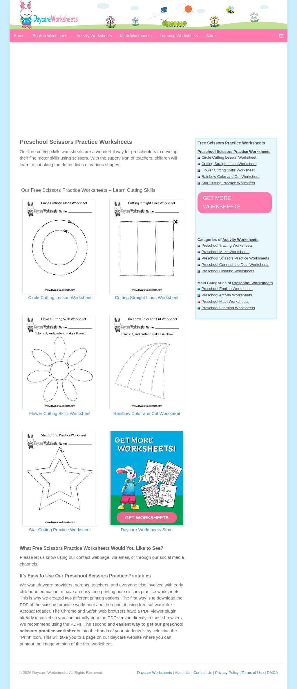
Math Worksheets (136, 35)
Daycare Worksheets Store (147, 529)
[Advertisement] (148, 92)
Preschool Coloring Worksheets (228, 271)
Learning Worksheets (179, 35)
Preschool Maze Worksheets (225, 252)
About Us (182, 672)
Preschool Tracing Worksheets (227, 245)
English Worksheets (50, 35)
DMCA (272, 672)
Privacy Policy (227, 672)
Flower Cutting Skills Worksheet (59, 413)
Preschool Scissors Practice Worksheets (234, 151)
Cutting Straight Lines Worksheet (146, 297)
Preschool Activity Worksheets (227, 295)
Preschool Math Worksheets (225, 301)
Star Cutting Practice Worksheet (60, 529)
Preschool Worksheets (252, 283)
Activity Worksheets (94, 35)
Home (19, 35)
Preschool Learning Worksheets (228, 308)
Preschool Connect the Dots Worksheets (235, 264)
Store (210, 35)
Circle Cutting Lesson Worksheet (59, 297)
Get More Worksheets (221, 202)
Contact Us (202, 672)
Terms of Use (253, 672)
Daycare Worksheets (154, 672)
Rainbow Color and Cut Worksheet (146, 413)
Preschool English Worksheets (227, 289)
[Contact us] (281, 35)
